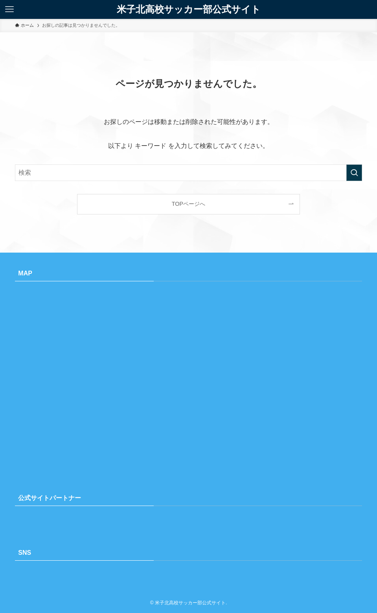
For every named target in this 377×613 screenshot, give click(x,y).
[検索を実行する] (354, 172)
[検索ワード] (188, 172)
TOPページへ (188, 204)
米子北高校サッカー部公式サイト (189, 9)
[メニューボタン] (9, 9)
